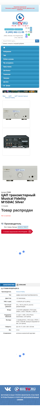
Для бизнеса (6, 70)
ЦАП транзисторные (21, 96)
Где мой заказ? (18, 29)
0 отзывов (5, 206)
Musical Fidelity (10, 97)
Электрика (6, 78)
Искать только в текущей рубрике (13, 43)
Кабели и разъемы (8, 59)
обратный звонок (9, 29)
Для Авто (5, 82)
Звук (4, 55)
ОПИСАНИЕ (21, 285)
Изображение (7, 52)
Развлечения (6, 74)
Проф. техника (7, 67)
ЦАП (9, 96)
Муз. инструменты (8, 63)
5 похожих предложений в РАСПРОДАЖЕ (15, 231)
